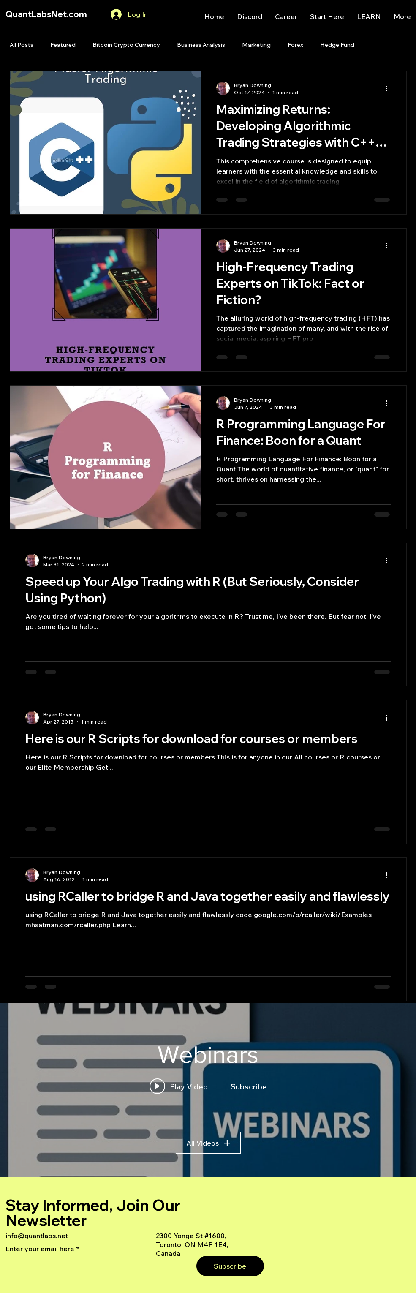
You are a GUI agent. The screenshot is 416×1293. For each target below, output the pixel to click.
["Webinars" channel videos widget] (208, 1090)
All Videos (208, 1143)
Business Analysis (201, 45)
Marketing (256, 45)
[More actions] (390, 88)
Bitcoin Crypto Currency (126, 45)
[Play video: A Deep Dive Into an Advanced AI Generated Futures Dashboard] (179, 1086)
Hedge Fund (337, 45)
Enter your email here (39, 1248)
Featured (63, 45)
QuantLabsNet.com (46, 14)
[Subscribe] (230, 1266)
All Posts (21, 45)
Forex (295, 45)
